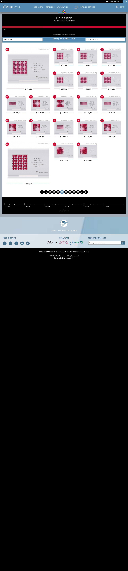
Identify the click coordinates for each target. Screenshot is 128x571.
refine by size (64, 210)
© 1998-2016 (54, 256)
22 (70, 192)
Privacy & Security (47, 252)
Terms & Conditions (64, 252)
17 (50, 192)
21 (66, 192)
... (46, 192)
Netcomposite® (67, 258)
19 (58, 192)
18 (54, 192)
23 (74, 192)
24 (78, 192)
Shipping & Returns (81, 252)
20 (62, 192)
